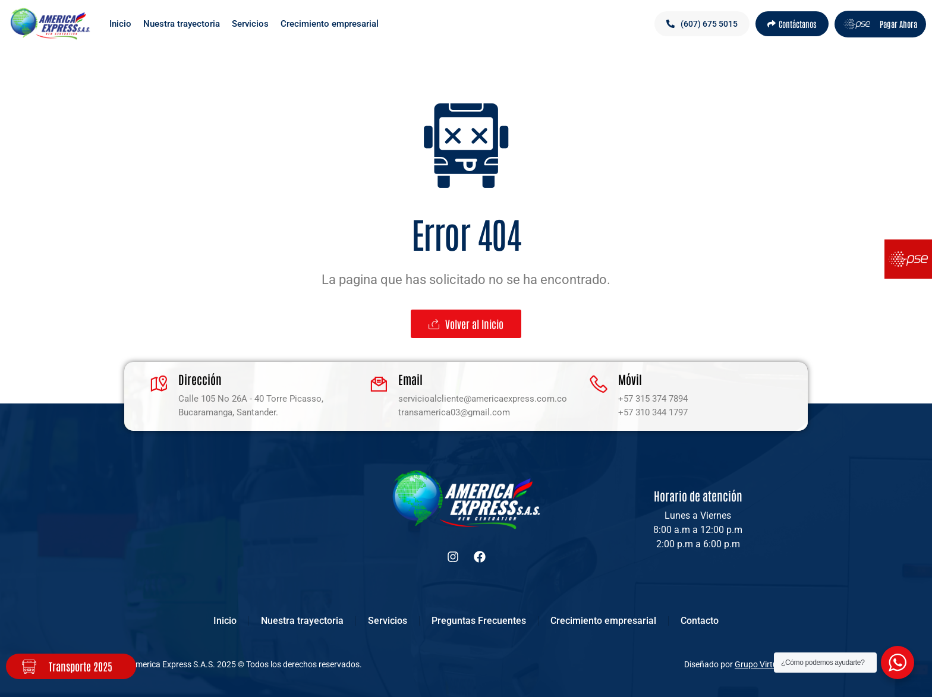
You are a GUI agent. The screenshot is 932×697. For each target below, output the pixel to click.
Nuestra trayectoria (181, 23)
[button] (702, 23)
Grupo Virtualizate (768, 664)
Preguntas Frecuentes (479, 620)
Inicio (120, 23)
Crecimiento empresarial (330, 23)
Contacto (700, 620)
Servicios (250, 23)
